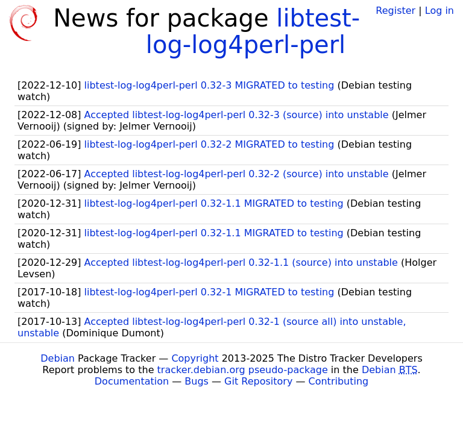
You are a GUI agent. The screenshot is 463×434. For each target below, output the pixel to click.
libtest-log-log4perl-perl (253, 31)
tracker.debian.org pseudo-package (242, 370)
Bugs (196, 381)
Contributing (339, 381)
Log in (439, 10)
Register (395, 10)
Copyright (194, 358)
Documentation (132, 381)
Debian (57, 358)
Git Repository (258, 381)
